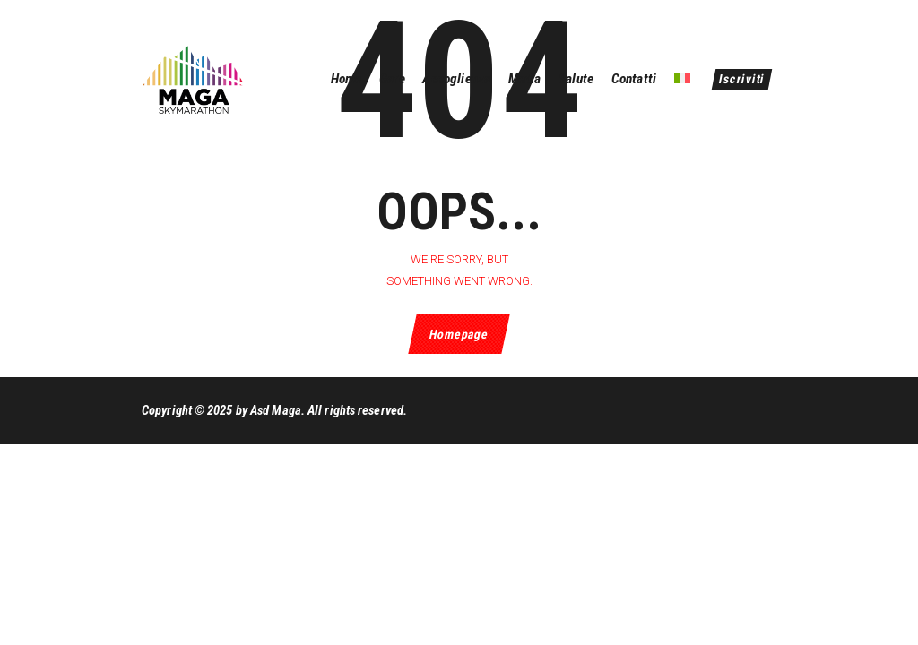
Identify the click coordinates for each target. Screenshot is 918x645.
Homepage (458, 334)
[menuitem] (681, 79)
